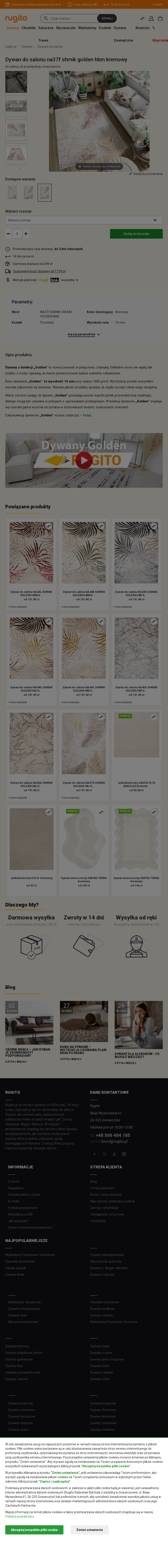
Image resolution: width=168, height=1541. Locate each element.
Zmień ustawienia (89, 1530)
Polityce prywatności (19, 1516)
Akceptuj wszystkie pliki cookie (34, 1530)
